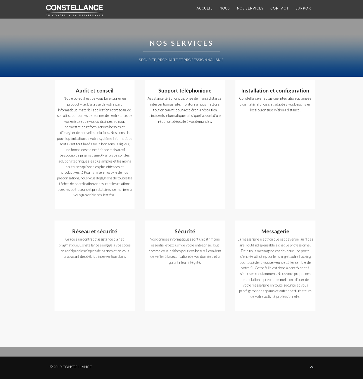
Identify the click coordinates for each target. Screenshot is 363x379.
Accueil (205, 8)
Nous (224, 8)
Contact (279, 8)
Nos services (250, 8)
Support (304, 8)
